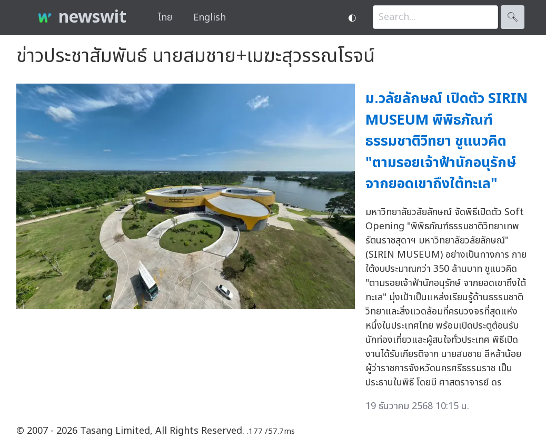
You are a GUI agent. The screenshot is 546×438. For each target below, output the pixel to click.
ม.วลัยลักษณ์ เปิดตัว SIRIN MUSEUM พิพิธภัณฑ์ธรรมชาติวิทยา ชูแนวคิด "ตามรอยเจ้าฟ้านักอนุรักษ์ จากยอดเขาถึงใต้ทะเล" (446, 141)
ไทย (165, 18)
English (209, 18)
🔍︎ (513, 17)
